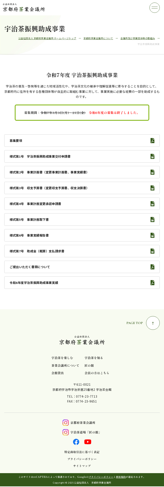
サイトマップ (82, 466)
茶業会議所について (65, 365)
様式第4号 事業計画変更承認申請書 (35, 203)
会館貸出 (57, 373)
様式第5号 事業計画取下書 (29, 219)
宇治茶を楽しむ (62, 358)
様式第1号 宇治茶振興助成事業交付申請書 (40, 156)
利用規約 (121, 476)
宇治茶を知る (94, 358)
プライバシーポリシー (82, 459)
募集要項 (16, 140)
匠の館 (89, 365)
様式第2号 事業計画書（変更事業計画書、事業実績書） (49, 172)
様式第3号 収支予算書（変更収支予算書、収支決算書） (49, 188)
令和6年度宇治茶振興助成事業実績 (34, 282)
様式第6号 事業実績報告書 (29, 235)
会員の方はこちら (97, 373)
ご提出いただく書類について (30, 267)
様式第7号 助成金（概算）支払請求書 (37, 251)
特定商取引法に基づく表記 (82, 452)
